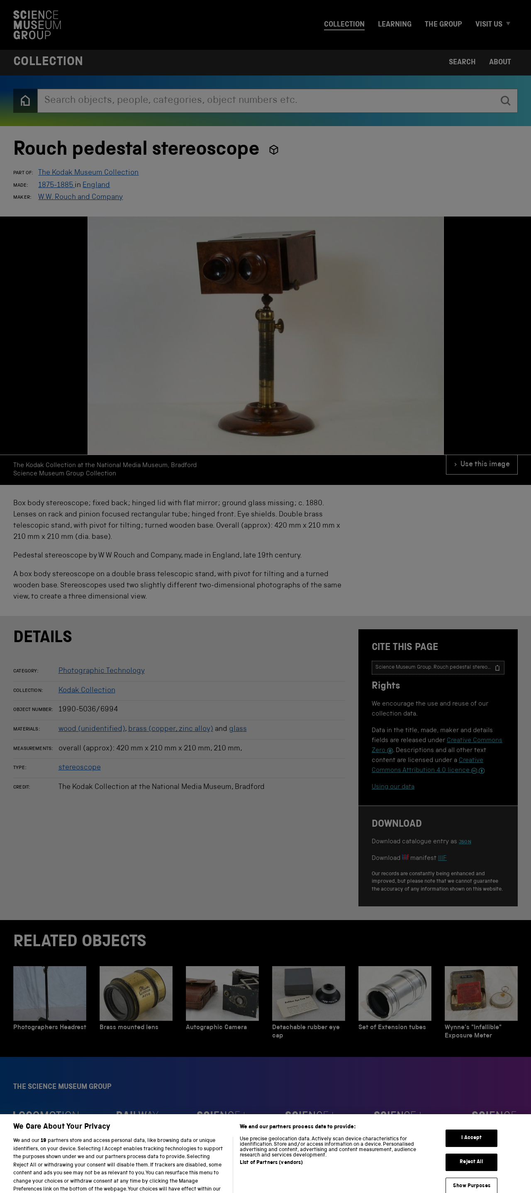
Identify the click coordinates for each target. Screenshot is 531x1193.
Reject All (471, 1175)
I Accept (471, 1151)
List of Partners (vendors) (271, 1176)
